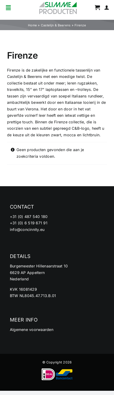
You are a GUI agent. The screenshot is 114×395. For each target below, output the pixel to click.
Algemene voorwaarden (31, 329)
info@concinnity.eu (27, 229)
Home (32, 25)
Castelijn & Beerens (56, 25)
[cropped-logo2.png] (58, 3)
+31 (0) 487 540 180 (29, 216)
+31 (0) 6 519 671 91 (28, 223)
